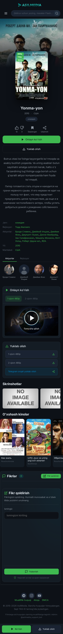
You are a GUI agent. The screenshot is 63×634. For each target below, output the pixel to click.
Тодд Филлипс (22, 227)
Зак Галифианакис (24, 238)
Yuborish (31, 571)
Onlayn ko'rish (31, 139)
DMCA (45, 600)
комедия (31, 119)
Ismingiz (8, 508)
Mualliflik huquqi (23, 600)
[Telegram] (24, 596)
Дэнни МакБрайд (49, 234)
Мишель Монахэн (44, 238)
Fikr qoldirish (51, 476)
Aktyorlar (9, 258)
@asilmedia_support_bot (31, 617)
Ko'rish (16, 628)
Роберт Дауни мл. (31, 241)
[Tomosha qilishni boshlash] (31, 321)
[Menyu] (6, 13)
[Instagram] (32, 596)
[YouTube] (39, 596)
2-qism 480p (31, 298)
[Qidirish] (57, 13)
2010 (26, 113)
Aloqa (36, 600)
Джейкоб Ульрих (40, 231)
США (36, 113)
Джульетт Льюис (30, 234)
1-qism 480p (13, 298)
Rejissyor (24, 258)
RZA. (44, 241)
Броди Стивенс (23, 231)
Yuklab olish (31, 149)
